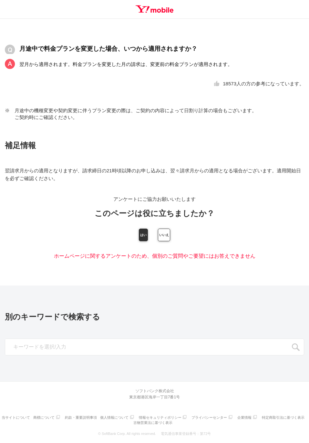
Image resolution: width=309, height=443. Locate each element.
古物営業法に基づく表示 (178, 423)
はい (119, 235)
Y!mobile (154, 9)
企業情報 (273, 418)
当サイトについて (36, 418)
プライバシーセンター (237, 418)
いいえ (189, 235)
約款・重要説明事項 (104, 418)
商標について (65, 418)
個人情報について (139, 418)
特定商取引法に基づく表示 (132, 423)
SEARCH (296, 349)
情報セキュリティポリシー (186, 418)
